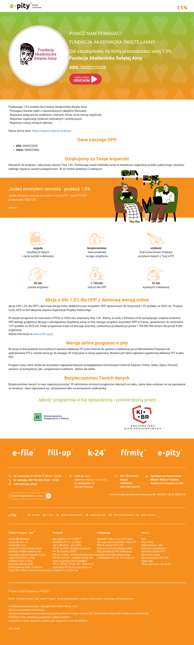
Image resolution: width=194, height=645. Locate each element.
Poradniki (58, 532)
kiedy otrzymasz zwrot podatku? (70, 560)
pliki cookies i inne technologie (133, 613)
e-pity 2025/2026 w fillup (22, 557)
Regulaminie (62, 613)
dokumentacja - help (152, 545)
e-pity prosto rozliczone (26, 6)
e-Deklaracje (104, 532)
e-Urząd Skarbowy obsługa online (115, 548)
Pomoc (145, 532)
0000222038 (87, 67)
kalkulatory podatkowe (153, 548)
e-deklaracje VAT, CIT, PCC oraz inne (116, 557)
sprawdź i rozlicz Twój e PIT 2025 (115, 538)
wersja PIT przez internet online (25, 548)
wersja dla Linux (17, 545)
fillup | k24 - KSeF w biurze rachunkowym (30, 570)
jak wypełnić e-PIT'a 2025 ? (67, 538)
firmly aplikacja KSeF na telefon (25, 567)
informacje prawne (123, 514)
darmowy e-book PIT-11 (153, 551)
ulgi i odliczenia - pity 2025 (67, 545)
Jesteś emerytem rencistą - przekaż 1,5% (49, 189)
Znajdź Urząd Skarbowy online (27, 495)
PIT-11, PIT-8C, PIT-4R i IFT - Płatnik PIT (73, 564)
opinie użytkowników (72, 514)
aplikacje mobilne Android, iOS (25, 551)
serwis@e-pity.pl (28, 484)
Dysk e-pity (147, 560)
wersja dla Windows (19, 538)
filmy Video (147, 542)
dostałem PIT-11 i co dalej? (67, 542)
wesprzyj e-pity (98, 514)
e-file (13, 515)
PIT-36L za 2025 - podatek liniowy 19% (73, 557)
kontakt (36, 514)
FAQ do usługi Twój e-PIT (110, 545)
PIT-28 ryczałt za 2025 (64, 551)
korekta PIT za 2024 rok (65, 570)
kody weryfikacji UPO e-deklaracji (114, 551)
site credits (14, 628)
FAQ (143, 538)
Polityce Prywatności (82, 613)
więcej (12, 207)
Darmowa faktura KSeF (21, 564)
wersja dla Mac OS (18, 542)
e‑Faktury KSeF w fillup (21, 560)
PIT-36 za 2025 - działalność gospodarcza (75, 554)
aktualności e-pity (150, 554)
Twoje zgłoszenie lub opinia (156, 564)
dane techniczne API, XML (155, 557)
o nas (50, 514)
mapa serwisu (148, 514)
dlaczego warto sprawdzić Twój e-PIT (117, 542)
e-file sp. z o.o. (70, 606)
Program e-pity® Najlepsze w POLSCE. (29, 591)
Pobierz (22, 532)
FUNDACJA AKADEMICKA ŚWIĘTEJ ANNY (112, 42)
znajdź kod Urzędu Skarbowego (113, 554)
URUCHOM (81, 79)
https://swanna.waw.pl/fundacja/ (51, 130)
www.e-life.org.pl (43, 334)
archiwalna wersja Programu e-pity (27, 554)
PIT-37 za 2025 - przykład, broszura (71, 548)
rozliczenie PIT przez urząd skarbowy (72, 567)
